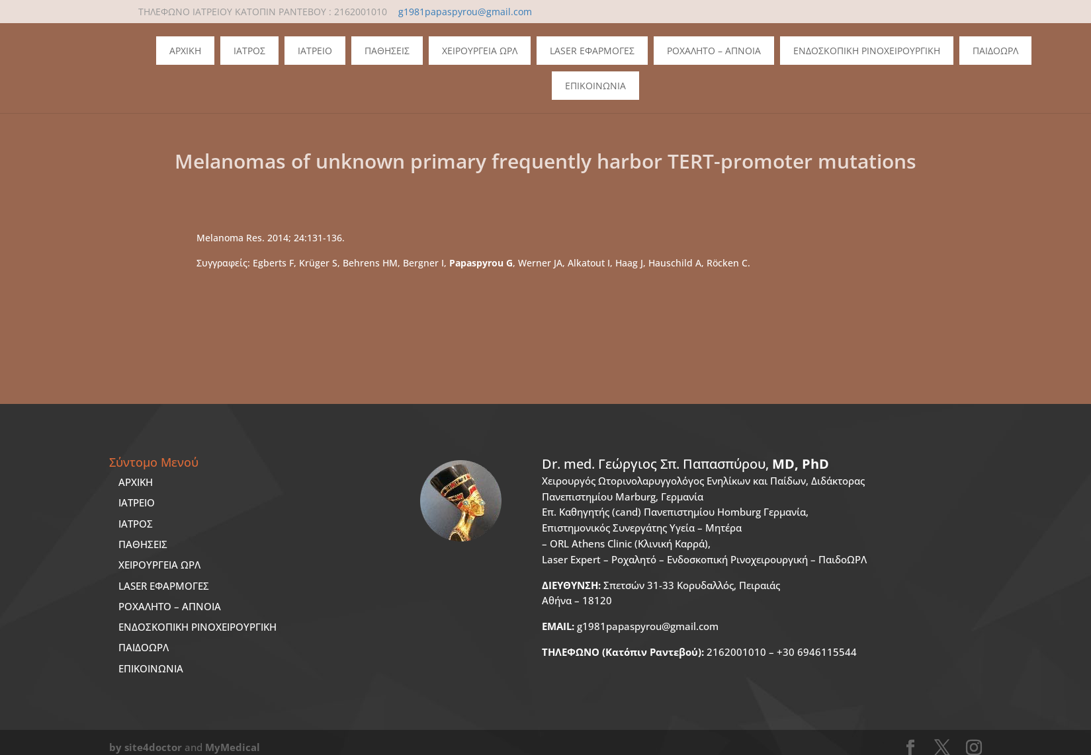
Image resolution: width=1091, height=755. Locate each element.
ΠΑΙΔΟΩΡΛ (995, 50)
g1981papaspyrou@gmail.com (630, 626)
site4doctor (153, 747)
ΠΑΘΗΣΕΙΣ (142, 544)
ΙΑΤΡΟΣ (135, 523)
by (115, 747)
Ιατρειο (315, 50)
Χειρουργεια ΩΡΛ (479, 50)
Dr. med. (685, 464)
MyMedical (232, 747)
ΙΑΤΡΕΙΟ (136, 502)
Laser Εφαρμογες (592, 50)
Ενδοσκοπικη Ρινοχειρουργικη (866, 50)
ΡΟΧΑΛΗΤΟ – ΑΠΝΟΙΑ (169, 606)
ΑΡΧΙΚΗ (135, 482)
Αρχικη (185, 50)
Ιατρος (249, 50)
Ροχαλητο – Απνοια (714, 50)
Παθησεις (387, 50)
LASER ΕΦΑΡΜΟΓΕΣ (163, 585)
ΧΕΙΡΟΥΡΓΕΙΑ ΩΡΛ (159, 564)
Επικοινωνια (595, 85)
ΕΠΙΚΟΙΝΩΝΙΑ (150, 668)
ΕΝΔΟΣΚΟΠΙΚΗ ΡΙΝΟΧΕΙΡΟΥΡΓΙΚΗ (197, 626)
